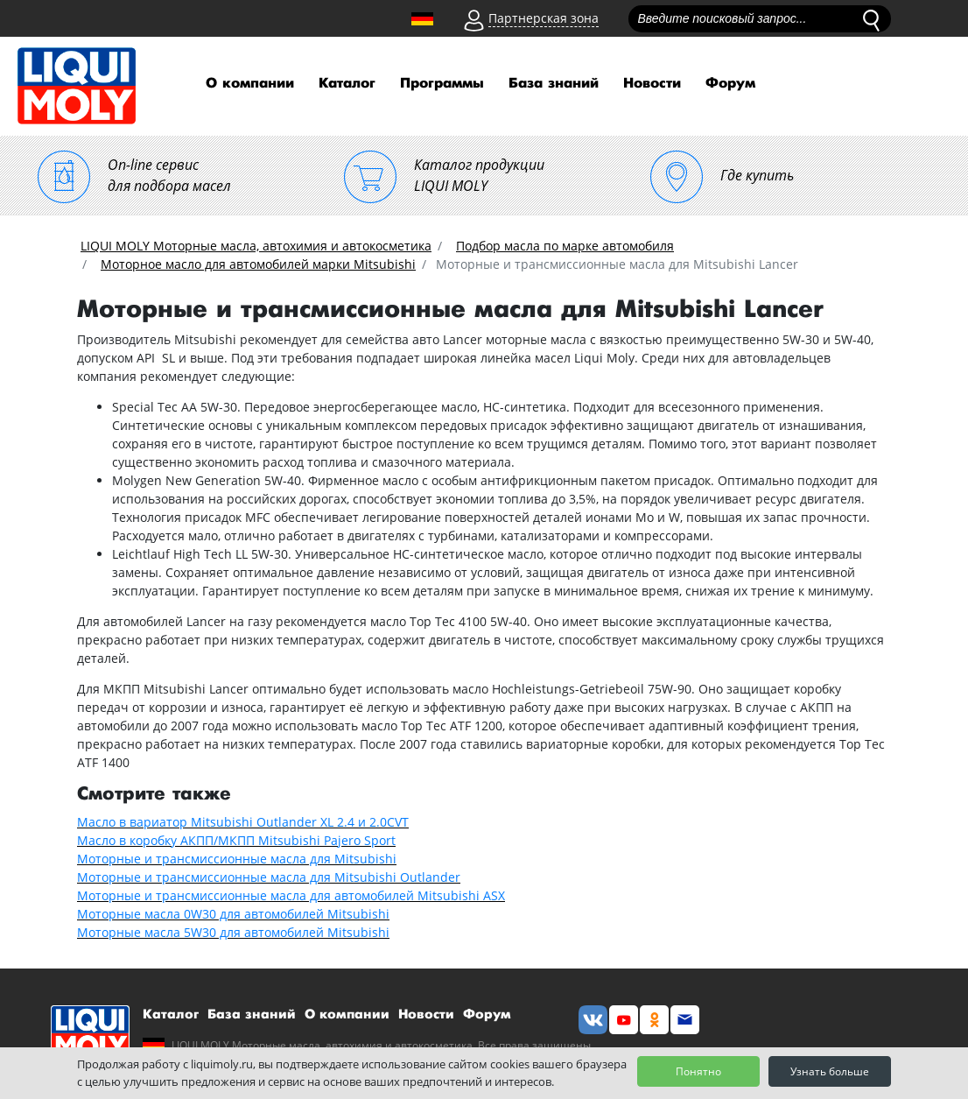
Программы (442, 83)
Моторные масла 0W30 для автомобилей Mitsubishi (233, 913)
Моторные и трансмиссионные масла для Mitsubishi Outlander (268, 877)
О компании (250, 83)
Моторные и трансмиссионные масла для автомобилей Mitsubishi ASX (291, 895)
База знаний (554, 83)
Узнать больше (829, 1071)
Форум (730, 83)
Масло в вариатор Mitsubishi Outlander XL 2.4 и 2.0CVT (243, 822)
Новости (652, 83)
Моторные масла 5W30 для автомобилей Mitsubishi (233, 932)
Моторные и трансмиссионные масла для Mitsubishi (236, 858)
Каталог (347, 83)
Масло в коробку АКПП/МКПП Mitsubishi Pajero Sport (236, 840)
